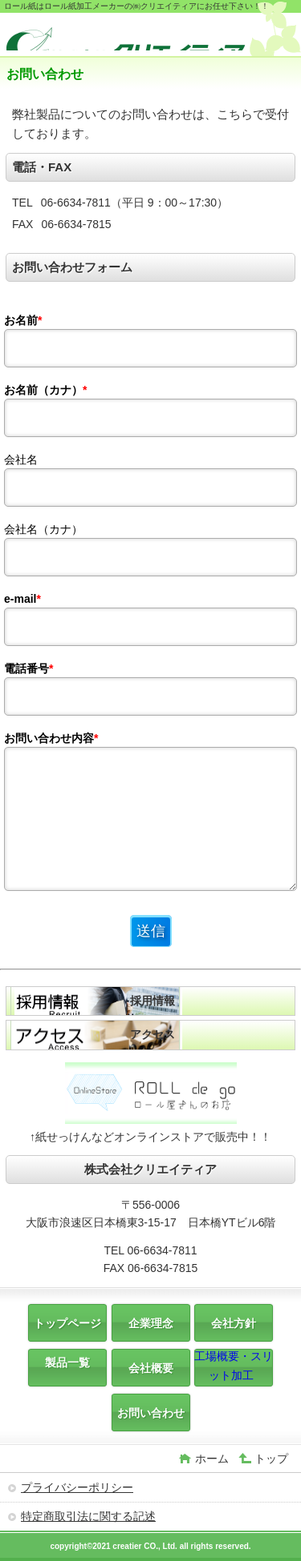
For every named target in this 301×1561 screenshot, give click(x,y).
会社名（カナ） (43, 529)
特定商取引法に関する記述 (88, 1516)
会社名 (21, 459)
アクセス (152, 1034)
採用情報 (152, 1000)
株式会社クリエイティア (126, 36)
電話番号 (28, 668)
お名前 (23, 320)
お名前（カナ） (45, 389)
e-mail (22, 598)
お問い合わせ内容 (51, 738)
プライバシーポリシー (77, 1487)
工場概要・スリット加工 (233, 1366)
